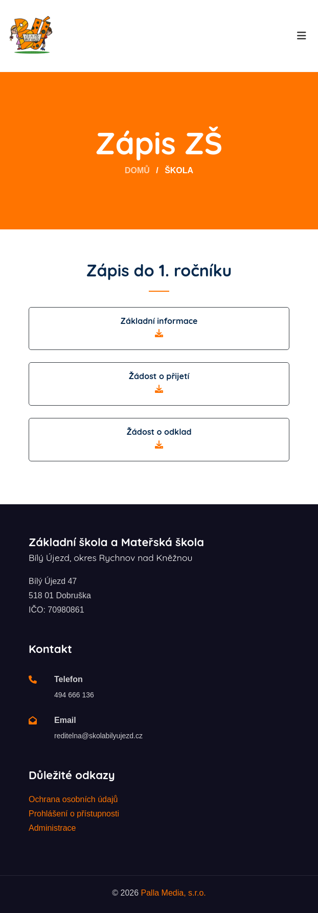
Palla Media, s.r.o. (173, 892)
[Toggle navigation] (301, 35)
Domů (137, 170)
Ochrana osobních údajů (73, 799)
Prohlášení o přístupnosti (74, 813)
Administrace (52, 828)
